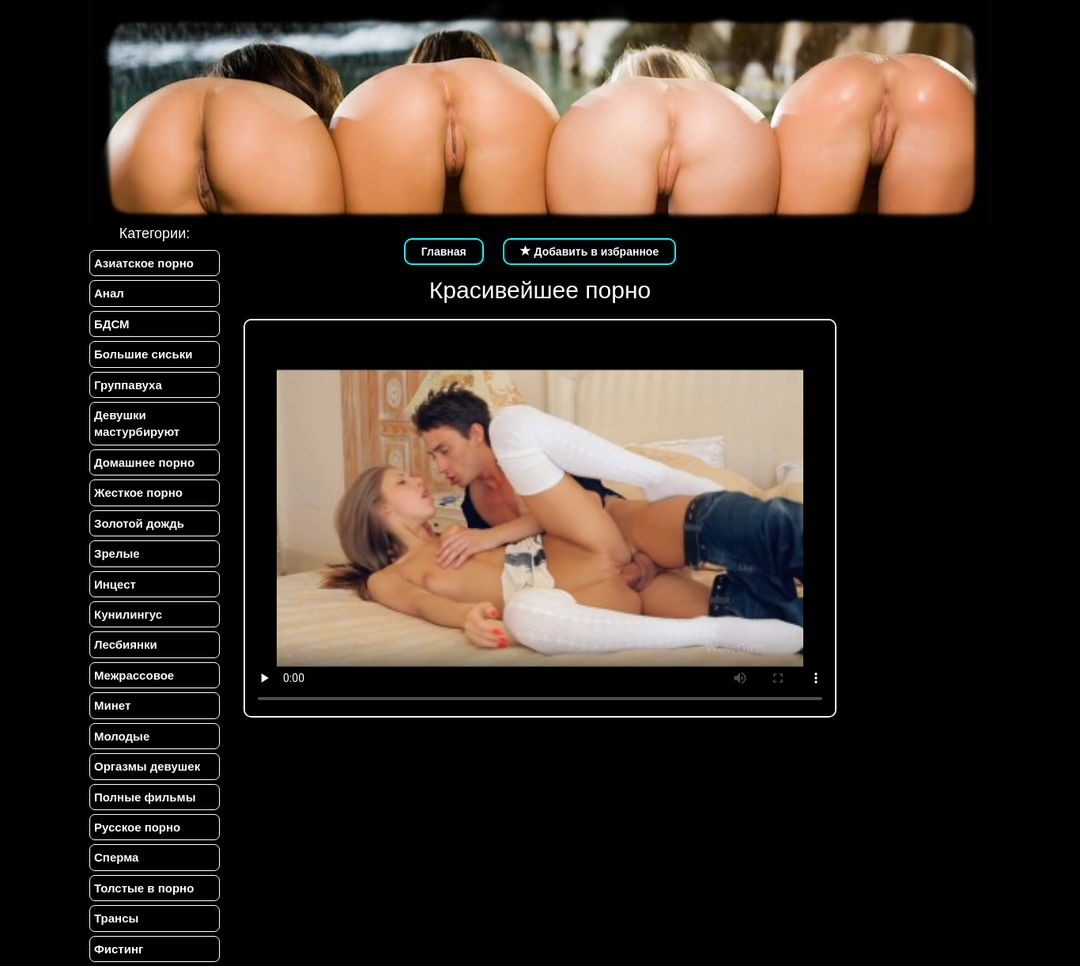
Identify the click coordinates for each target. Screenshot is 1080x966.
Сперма (116, 857)
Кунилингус (128, 614)
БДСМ (112, 324)
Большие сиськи (143, 354)
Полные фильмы (144, 797)
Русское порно (137, 827)
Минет (112, 705)
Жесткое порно (138, 492)
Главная (443, 251)
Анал (109, 293)
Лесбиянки (125, 644)
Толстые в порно (144, 888)
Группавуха (128, 385)
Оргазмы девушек (147, 766)
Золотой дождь (139, 523)
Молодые (121, 736)
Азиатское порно (144, 263)
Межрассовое (134, 675)
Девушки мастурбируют (136, 423)
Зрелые (117, 553)
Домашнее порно (144, 462)
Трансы (116, 918)
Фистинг (118, 949)
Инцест (115, 584)
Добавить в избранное (589, 251)
